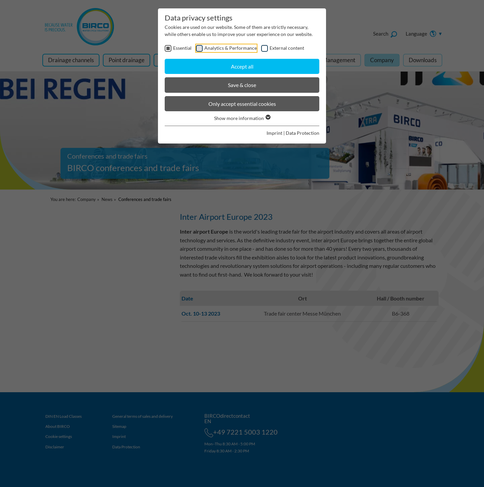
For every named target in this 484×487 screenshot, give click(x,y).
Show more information (242, 118)
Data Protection (302, 133)
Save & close (242, 85)
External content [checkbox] (287, 48)
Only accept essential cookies (242, 103)
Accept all (242, 66)
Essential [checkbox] (182, 48)
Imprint (274, 133)
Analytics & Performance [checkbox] (230, 48)
